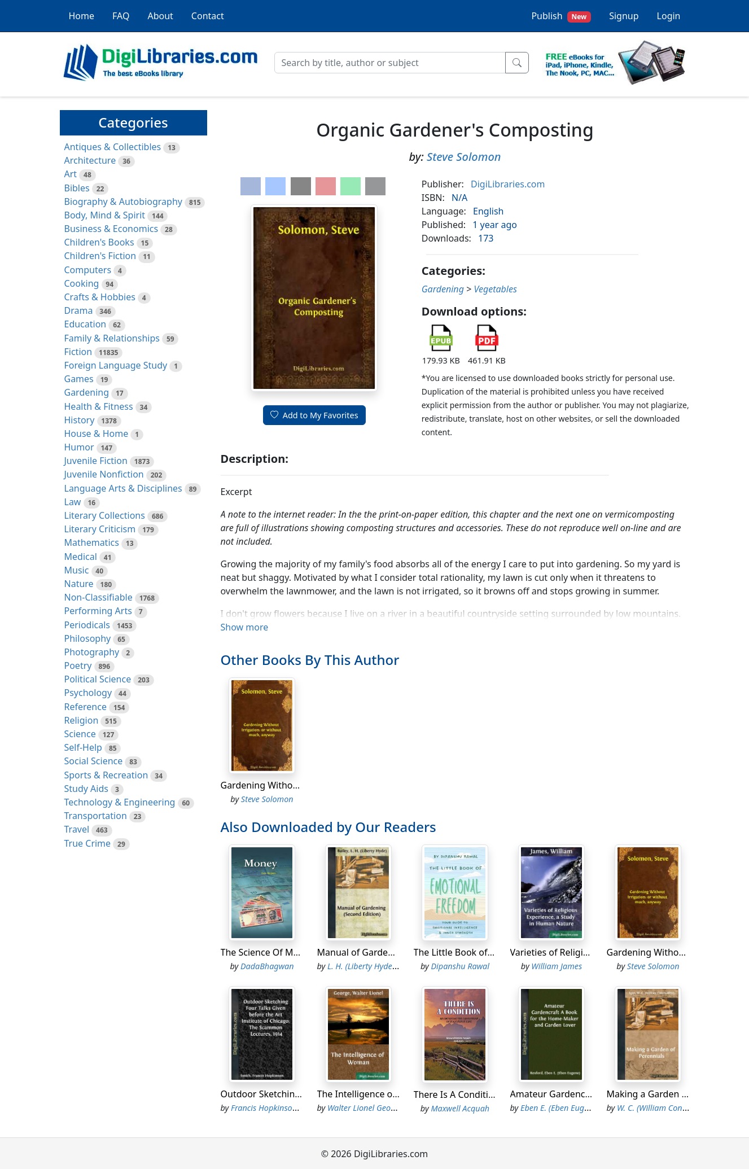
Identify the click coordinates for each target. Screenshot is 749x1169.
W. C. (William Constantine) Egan (675, 1107)
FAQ (120, 16)
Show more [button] (245, 627)
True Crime (87, 843)
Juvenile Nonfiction (104, 474)
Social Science (93, 761)
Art (70, 174)
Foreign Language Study (116, 365)
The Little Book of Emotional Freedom (493, 952)
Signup (623, 16)
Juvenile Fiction (96, 460)
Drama (78, 310)
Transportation (95, 815)
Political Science (98, 679)
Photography (92, 652)
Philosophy (87, 638)
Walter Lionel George (364, 1107)
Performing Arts (98, 611)
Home (82, 16)
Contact (207, 16)
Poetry (78, 665)
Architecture (90, 160)
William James (556, 966)
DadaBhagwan (267, 966)
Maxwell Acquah (460, 1108)
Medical (80, 556)
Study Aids (86, 788)
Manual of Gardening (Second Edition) (397, 952)
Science (80, 734)
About (160, 16)
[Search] (390, 62)
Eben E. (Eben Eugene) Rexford (574, 1107)
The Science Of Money (267, 952)
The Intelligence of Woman (374, 1094)
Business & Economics (111, 228)
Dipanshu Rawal (460, 966)
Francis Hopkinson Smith (275, 1107)
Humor (79, 447)
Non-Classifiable (98, 597)
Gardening (86, 392)
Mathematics (91, 542)
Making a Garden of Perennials (672, 1094)
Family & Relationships (112, 338)
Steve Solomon (464, 156)
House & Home (96, 433)
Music (76, 570)
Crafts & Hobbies (99, 297)
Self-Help (83, 747)
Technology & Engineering (120, 802)
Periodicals (87, 625)
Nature (79, 583)
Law (72, 502)
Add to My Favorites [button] (314, 415)
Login (669, 16)
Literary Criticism (100, 529)
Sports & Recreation (106, 775)
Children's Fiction (100, 255)
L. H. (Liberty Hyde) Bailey (372, 966)
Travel (77, 829)
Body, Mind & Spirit (105, 215)
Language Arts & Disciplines (123, 488)
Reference (85, 706)
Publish (561, 16)
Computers (88, 270)
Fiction (78, 351)
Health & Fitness (98, 406)
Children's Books (99, 242)
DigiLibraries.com (508, 184)
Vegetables (495, 289)
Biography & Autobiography (123, 201)
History (79, 420)
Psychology (88, 692)
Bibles (77, 188)
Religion (81, 720)
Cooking (81, 283)
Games (79, 379)
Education (85, 324)
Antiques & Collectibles (112, 147)
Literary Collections (104, 515)
